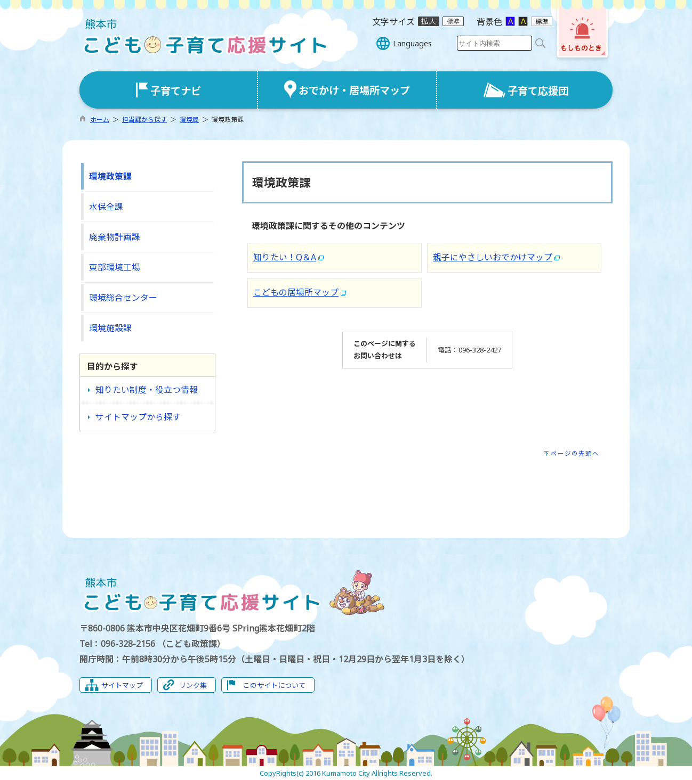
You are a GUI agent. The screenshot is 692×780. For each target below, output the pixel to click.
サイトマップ (122, 685)
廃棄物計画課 (114, 237)
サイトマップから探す (138, 417)
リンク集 (193, 685)
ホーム (99, 119)
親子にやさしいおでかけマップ (492, 257)
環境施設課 (110, 328)
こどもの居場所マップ (296, 292)
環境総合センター (123, 297)
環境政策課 (110, 176)
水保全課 (106, 206)
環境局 (189, 119)
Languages (412, 43)
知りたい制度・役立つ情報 (146, 390)
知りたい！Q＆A (284, 257)
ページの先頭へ (575, 453)
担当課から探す (144, 119)
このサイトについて (274, 685)
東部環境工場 (114, 267)
